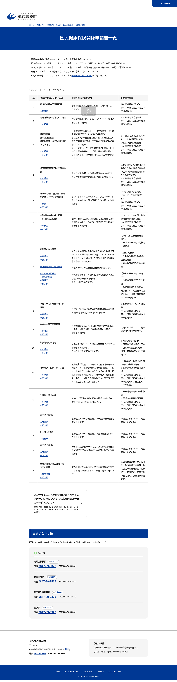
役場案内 (50, 25)
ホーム (31, 25)
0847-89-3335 (47, 598)
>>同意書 (44, 280)
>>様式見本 (45, 474)
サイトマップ (89, 673)
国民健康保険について (82, 76)
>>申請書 (44, 111)
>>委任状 (44, 422)
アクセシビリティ (115, 673)
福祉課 (58, 25)
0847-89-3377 (47, 568)
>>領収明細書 (46, 277)
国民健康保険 (68, 25)
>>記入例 (44, 155)
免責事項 (101, 673)
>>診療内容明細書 (48, 273)
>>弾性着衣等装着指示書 (51, 267)
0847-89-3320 (47, 614)
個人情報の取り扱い (72, 673)
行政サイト (40, 25)
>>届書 (43, 204)
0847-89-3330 (40, 655)
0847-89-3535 (47, 583)
